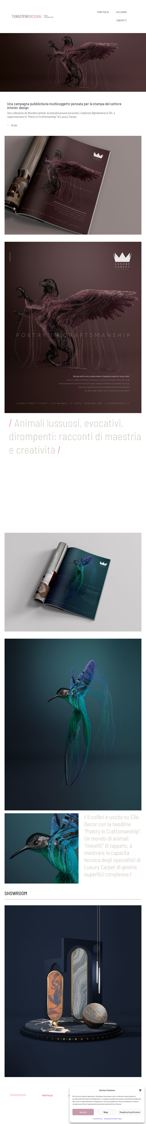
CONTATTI (121, 20)
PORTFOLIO (103, 12)
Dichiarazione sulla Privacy (113, 1119)
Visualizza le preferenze (129, 1112)
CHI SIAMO (121, 12)
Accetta (83, 1112)
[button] (140, 1090)
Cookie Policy (97, 1119)
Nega (106, 1112)
